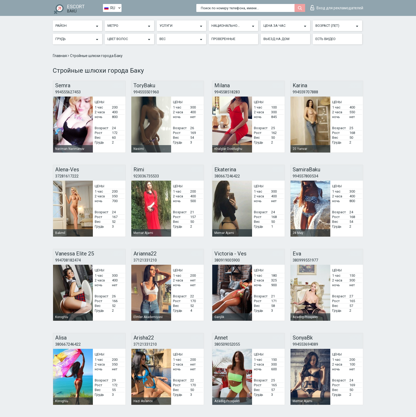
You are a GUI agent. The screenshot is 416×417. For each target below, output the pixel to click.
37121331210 (145, 260)
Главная (60, 56)
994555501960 (146, 92)
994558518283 (227, 92)
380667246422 (227, 176)
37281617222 (67, 176)
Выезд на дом (276, 39)
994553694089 (305, 344)
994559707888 (305, 92)
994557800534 (305, 176)
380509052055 (227, 344)
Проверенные (223, 39)
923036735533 (146, 176)
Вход (336, 8)
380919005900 (227, 260)
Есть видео (325, 39)
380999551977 (305, 260)
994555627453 (68, 92)
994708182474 (68, 260)
